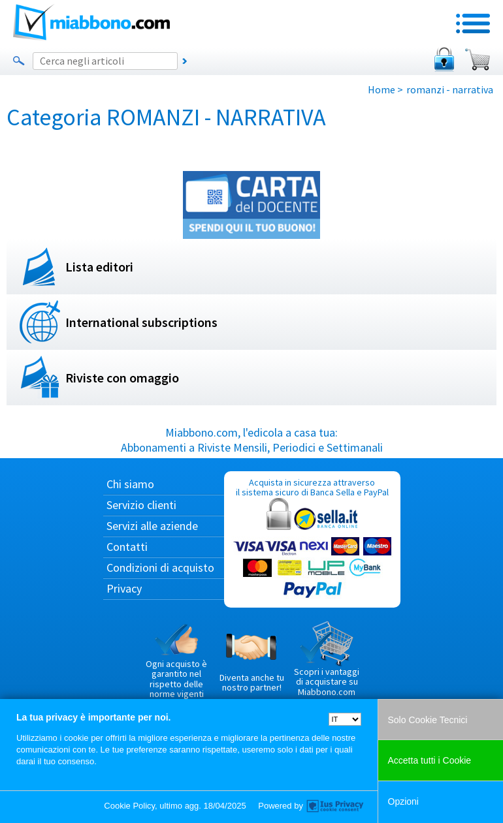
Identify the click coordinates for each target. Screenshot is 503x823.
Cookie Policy (129, 806)
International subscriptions (141, 322)
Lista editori (99, 266)
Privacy (124, 588)
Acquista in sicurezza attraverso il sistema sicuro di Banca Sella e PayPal (312, 538)
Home (381, 89)
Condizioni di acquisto (160, 567)
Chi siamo (130, 483)
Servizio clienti (141, 504)
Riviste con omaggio (122, 377)
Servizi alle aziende (152, 525)
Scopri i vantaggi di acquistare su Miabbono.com (326, 659)
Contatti (127, 546)
